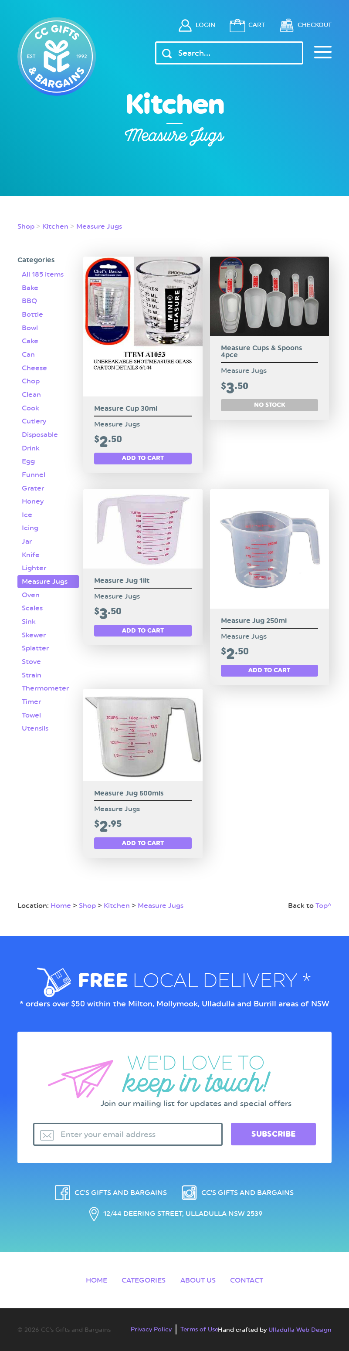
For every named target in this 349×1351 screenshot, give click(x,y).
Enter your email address (108, 1132)
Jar (27, 539)
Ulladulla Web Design (300, 1327)
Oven (31, 592)
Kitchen (55, 226)
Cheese (34, 367)
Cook (30, 407)
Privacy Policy (151, 1327)
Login (197, 25)
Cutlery (34, 420)
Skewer (34, 632)
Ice (27, 512)
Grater (33, 486)
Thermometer (45, 685)
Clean (31, 393)
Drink (31, 446)
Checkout (313, 25)
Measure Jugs (99, 226)
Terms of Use (199, 1327)
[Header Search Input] (229, 52)
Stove (31, 658)
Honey (33, 499)
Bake (30, 287)
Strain (31, 671)
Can (28, 353)
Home (61, 903)
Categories (144, 1278)
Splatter (35, 645)
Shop (25, 226)
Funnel (33, 473)
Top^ (323, 903)
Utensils (35, 724)
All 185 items (43, 274)
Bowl (30, 327)
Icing (30, 525)
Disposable (40, 433)
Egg (28, 459)
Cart (251, 25)
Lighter (34, 566)
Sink (29, 618)
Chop (31, 380)
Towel (31, 711)
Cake (30, 340)
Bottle (32, 314)
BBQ (29, 301)
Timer (31, 698)
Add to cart (143, 457)
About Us (198, 1278)
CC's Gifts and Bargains (121, 1190)
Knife (31, 552)
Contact (247, 1278)
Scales (32, 605)
